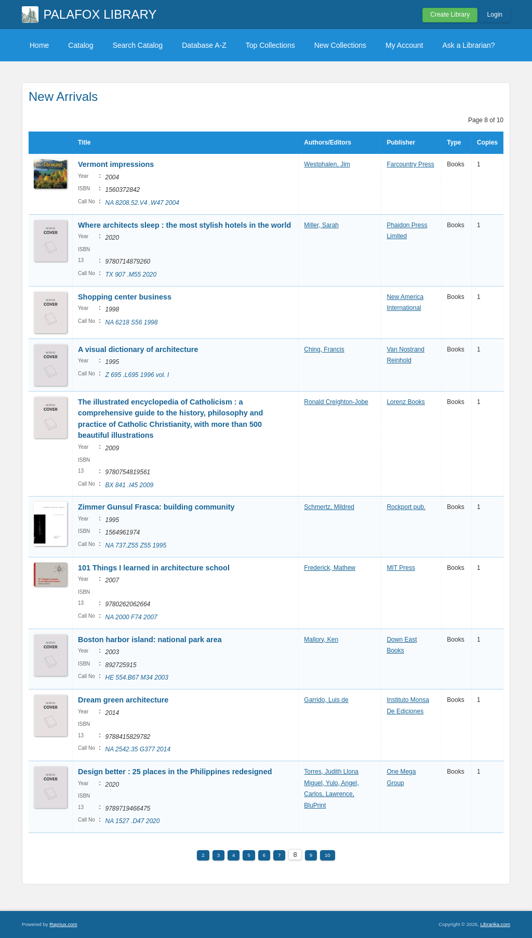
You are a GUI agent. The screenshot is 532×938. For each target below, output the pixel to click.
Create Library (450, 14)
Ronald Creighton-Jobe (336, 402)
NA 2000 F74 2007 (131, 617)
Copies (487, 142)
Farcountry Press (410, 164)
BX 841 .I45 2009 (129, 485)
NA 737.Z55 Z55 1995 (135, 545)
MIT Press (401, 567)
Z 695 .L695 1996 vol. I (137, 375)
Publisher (401, 142)
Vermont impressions (116, 164)
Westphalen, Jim (327, 164)
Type (454, 142)
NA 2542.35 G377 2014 (137, 749)
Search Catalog (138, 45)
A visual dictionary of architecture (138, 349)
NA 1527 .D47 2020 (132, 821)
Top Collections (270, 45)
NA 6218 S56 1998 (131, 322)
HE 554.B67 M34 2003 (136, 677)
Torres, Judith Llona (331, 771)
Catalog (80, 45)
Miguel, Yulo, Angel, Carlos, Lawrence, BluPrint (331, 794)
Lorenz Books (405, 402)
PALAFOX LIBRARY (100, 14)
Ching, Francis (324, 349)
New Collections (340, 45)
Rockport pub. (406, 507)
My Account (404, 45)
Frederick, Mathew (329, 567)
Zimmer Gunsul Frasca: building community (156, 507)
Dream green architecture (123, 700)
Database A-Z (204, 45)
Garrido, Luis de (326, 699)
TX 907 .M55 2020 (130, 274)
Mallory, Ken (321, 639)
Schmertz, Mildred (329, 507)
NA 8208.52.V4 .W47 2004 (142, 202)
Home (39, 45)
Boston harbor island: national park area (150, 639)
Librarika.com (495, 924)
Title (84, 142)
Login (494, 14)
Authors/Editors (327, 142)
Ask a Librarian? (468, 45)
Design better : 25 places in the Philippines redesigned (175, 771)
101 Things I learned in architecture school (154, 568)
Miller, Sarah (321, 225)
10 (327, 855)
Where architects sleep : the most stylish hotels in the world (184, 225)
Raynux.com (63, 924)
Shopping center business (124, 297)
